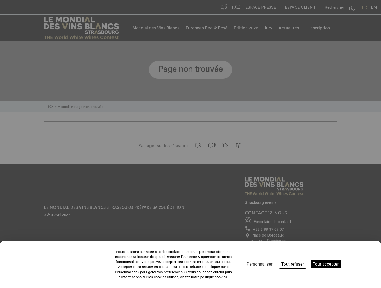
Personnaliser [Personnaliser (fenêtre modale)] (260, 264)
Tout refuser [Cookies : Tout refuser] (292, 264)
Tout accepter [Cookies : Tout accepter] (326, 264)
